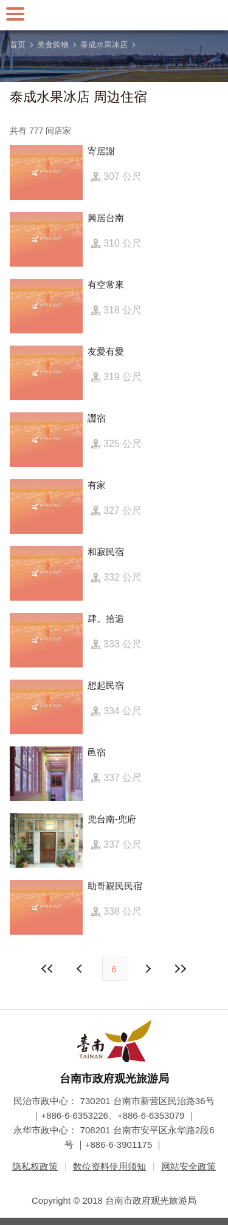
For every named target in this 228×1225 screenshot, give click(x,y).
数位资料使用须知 (109, 1166)
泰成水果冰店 (104, 44)
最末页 (180, 969)
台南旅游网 (114, 15)
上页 (148, 969)
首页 (18, 44)
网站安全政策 (188, 1166)
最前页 (47, 969)
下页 (81, 969)
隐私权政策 (35, 1166)
